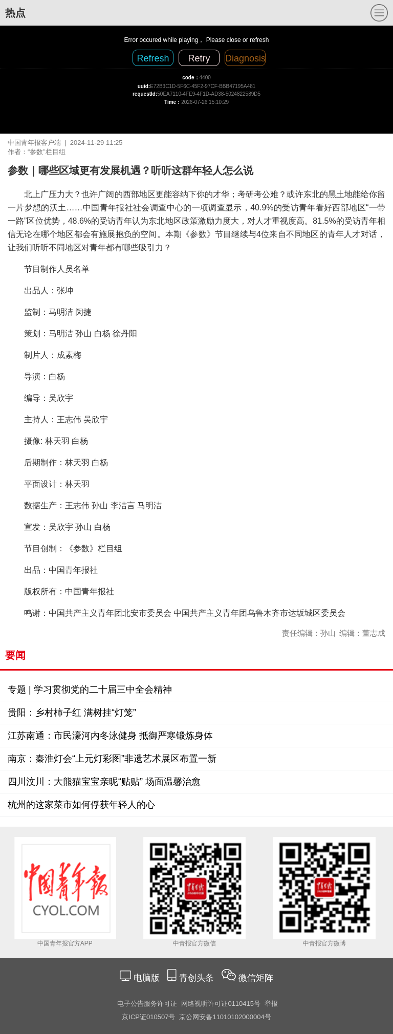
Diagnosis (245, 58)
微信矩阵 (255, 978)
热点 (15, 12)
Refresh (153, 58)
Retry (199, 58)
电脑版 (146, 978)
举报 (271, 1003)
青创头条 (197, 978)
